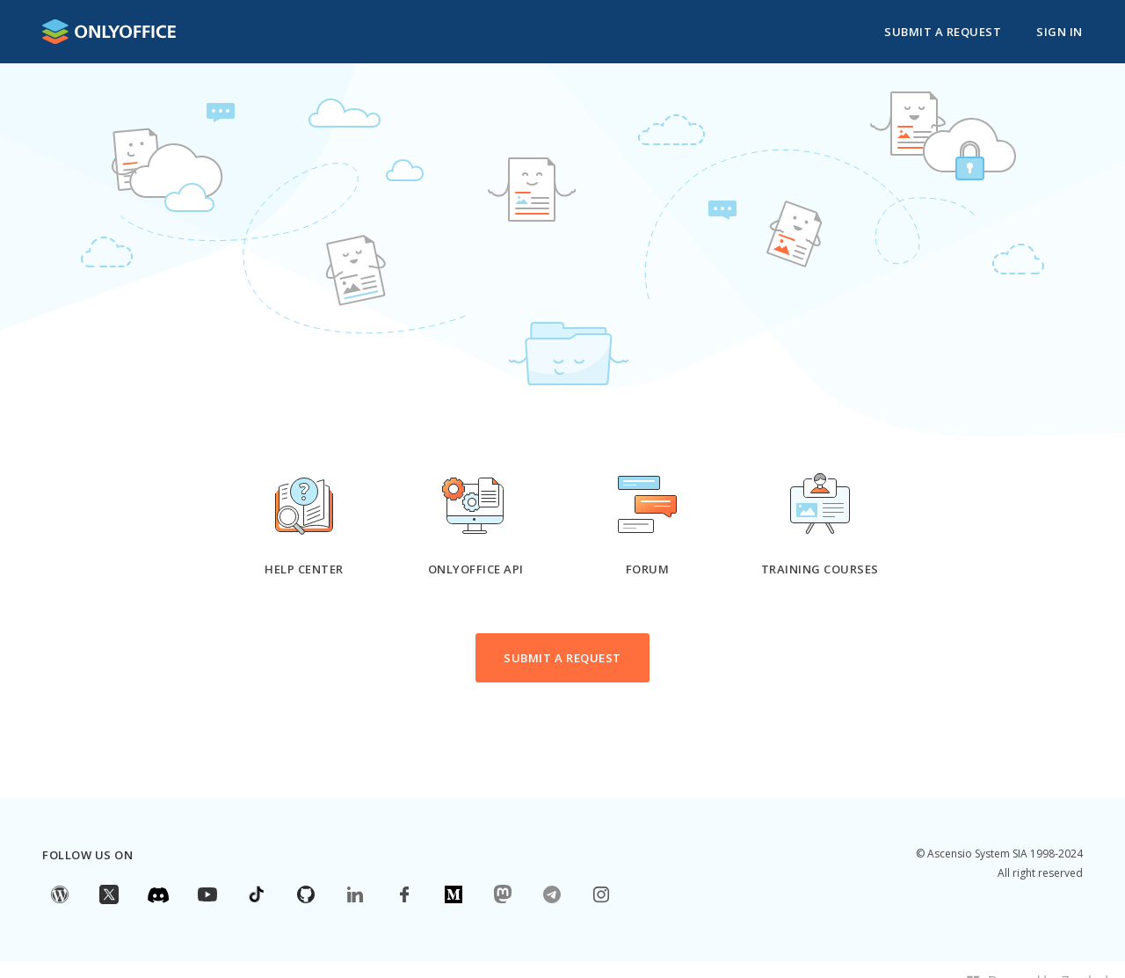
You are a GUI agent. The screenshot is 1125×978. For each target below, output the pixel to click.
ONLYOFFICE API (476, 569)
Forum (648, 569)
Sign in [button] (1059, 32)
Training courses (820, 569)
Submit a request (942, 32)
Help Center (304, 569)
